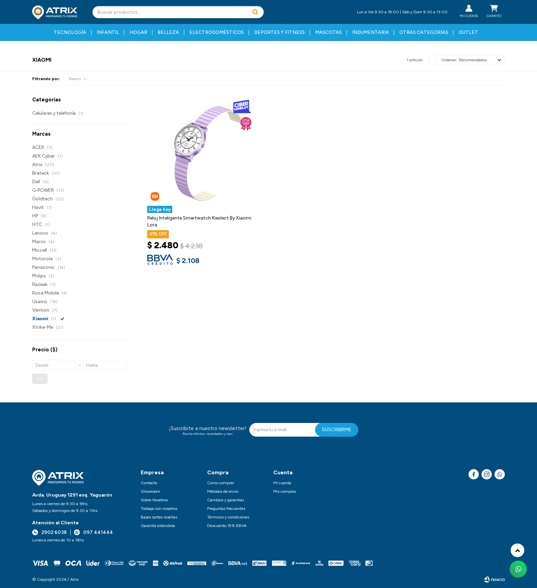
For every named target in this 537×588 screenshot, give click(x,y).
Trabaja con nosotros (159, 508)
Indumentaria (370, 32)
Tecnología (70, 32)
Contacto (149, 482)
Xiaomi (74, 78)
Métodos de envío (222, 491)
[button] (255, 12)
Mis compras (284, 491)
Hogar (138, 32)
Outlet (468, 32)
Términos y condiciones (228, 517)
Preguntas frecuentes (226, 508)
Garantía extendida (158, 525)
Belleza (168, 32)
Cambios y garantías (225, 500)
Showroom (150, 491)
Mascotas (328, 32)
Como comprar (220, 482)
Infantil (108, 32)
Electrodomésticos (216, 32)
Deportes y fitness (279, 32)
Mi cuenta (282, 482)
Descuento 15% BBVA (227, 525)
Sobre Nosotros (154, 500)
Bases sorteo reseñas (159, 517)
